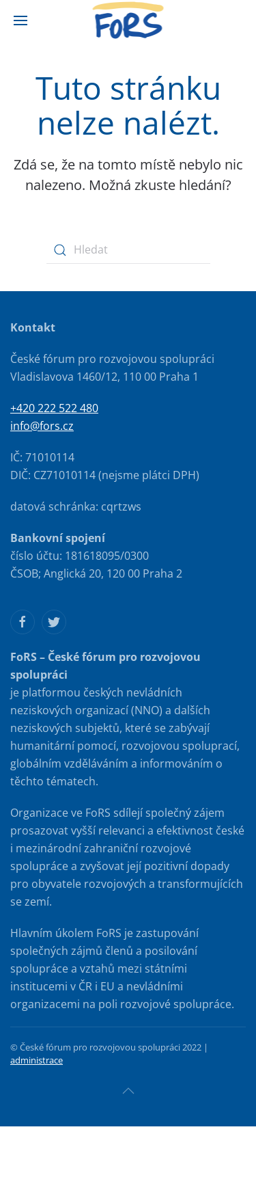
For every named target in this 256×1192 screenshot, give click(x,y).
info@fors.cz (42, 425)
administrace (36, 1060)
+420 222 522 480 (54, 408)
